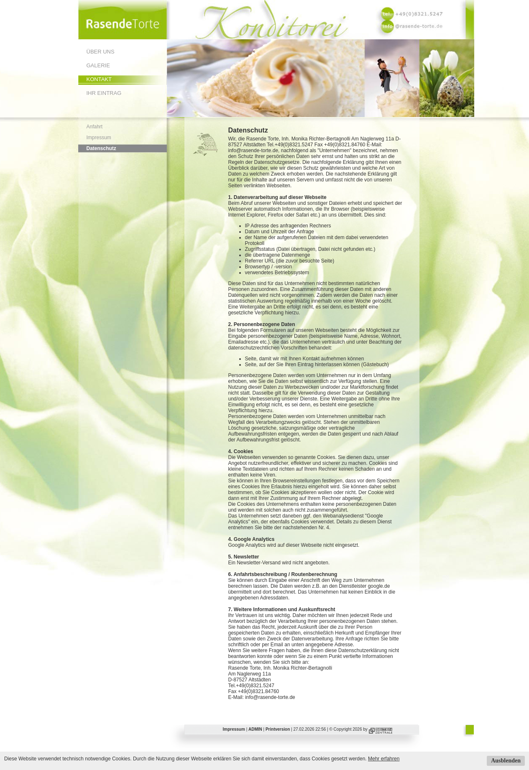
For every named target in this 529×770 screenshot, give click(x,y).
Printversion (278, 729)
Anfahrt (95, 127)
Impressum (99, 137)
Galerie (98, 65)
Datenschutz (101, 148)
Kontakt (99, 79)
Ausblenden (506, 760)
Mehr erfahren (383, 759)
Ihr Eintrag (104, 93)
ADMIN (255, 729)
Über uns (101, 51)
